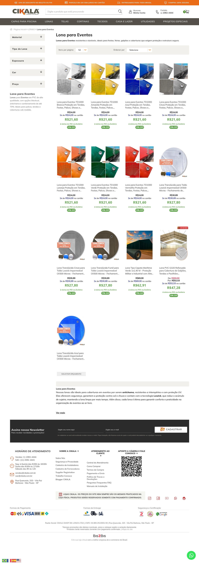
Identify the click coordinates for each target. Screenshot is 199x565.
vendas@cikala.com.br (25, 473)
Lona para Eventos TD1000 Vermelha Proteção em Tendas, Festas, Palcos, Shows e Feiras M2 (138, 189)
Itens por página (66, 50)
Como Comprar (93, 466)
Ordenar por (119, 50)
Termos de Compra (95, 470)
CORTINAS (83, 21)
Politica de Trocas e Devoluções (95, 478)
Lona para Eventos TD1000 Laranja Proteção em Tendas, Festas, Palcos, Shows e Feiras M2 (71, 189)
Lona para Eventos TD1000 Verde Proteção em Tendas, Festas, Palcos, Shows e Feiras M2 (104, 189)
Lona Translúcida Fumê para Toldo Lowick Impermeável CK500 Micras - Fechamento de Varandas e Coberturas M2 (105, 274)
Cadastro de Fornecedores (67, 469)
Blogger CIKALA (63, 479)
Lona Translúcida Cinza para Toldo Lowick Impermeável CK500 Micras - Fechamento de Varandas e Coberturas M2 (71, 274)
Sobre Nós (60, 458)
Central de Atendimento (97, 462)
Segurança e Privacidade (67, 461)
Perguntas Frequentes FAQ (99, 482)
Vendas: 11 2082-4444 (25, 457)
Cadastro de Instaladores (67, 465)
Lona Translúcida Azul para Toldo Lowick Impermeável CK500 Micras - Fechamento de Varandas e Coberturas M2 (71, 359)
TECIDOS (102, 21)
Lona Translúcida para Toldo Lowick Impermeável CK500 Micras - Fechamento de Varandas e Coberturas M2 (173, 189)
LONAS (49, 21)
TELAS (65, 21)
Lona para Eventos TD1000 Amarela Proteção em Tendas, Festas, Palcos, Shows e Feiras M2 (104, 106)
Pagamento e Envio (95, 473)
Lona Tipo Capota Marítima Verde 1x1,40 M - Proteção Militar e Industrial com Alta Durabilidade (138, 272)
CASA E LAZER (124, 21)
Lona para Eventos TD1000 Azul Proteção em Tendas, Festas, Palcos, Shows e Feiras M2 (138, 106)
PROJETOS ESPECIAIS (175, 21)
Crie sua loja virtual (79, 540)
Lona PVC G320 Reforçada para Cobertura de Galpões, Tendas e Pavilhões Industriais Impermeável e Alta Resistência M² (172, 274)
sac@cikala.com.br (23, 476)
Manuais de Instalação (97, 486)
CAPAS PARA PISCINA (24, 21)
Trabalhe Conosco (64, 476)
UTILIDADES (148, 21)
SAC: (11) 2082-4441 (25, 460)
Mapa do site (127, 529)
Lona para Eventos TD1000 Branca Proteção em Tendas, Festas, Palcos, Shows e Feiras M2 (71, 106)
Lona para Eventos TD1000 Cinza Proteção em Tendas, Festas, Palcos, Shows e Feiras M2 (172, 106)
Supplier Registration (65, 472)
